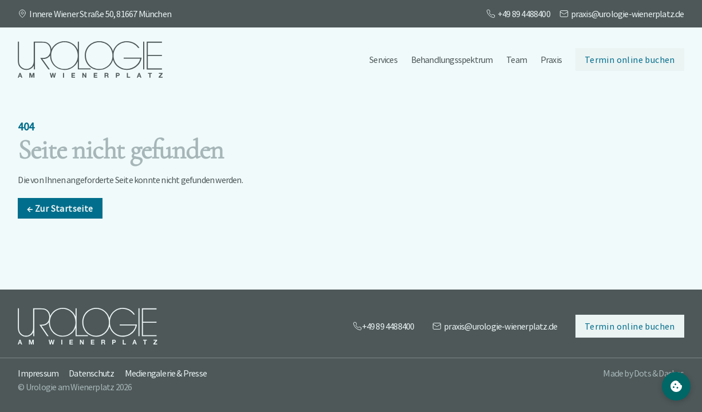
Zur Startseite (60, 214)
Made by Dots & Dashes (643, 373)
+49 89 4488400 (524, 13)
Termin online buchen (630, 59)
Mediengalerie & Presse (166, 373)
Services (383, 59)
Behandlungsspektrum (452, 59)
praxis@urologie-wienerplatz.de (627, 13)
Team (516, 59)
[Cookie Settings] (676, 386)
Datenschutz (91, 373)
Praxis (551, 59)
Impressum (38, 373)
